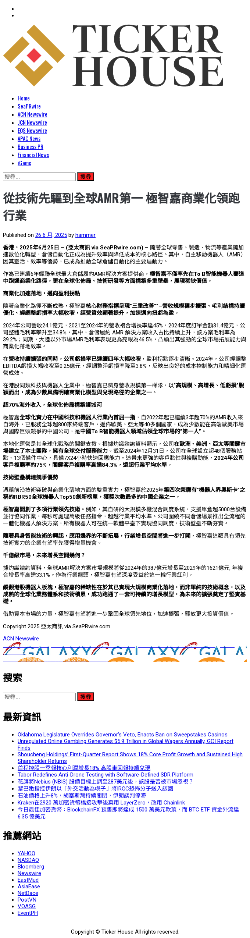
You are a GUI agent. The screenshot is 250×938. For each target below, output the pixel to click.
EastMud (28, 880)
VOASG (27, 906)
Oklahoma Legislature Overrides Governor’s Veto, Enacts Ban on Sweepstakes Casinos (123, 734)
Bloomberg (31, 866)
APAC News (29, 138)
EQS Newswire (32, 130)
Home (24, 98)
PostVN (27, 899)
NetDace (28, 893)
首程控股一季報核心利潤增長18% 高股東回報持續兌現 (84, 768)
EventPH (28, 913)
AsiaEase (29, 886)
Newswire (29, 873)
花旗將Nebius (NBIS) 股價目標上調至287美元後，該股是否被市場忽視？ (106, 781)
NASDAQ (28, 860)
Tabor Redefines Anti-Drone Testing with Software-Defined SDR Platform (105, 774)
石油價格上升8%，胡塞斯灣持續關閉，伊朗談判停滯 (82, 795)
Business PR (30, 146)
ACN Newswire (32, 114)
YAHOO (26, 853)
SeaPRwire (29, 106)
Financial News (33, 154)
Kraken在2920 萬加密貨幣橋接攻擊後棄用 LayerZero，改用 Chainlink (101, 802)
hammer (85, 235)
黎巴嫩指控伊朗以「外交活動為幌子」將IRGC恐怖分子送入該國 (95, 788)
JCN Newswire (32, 122)
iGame (24, 163)
